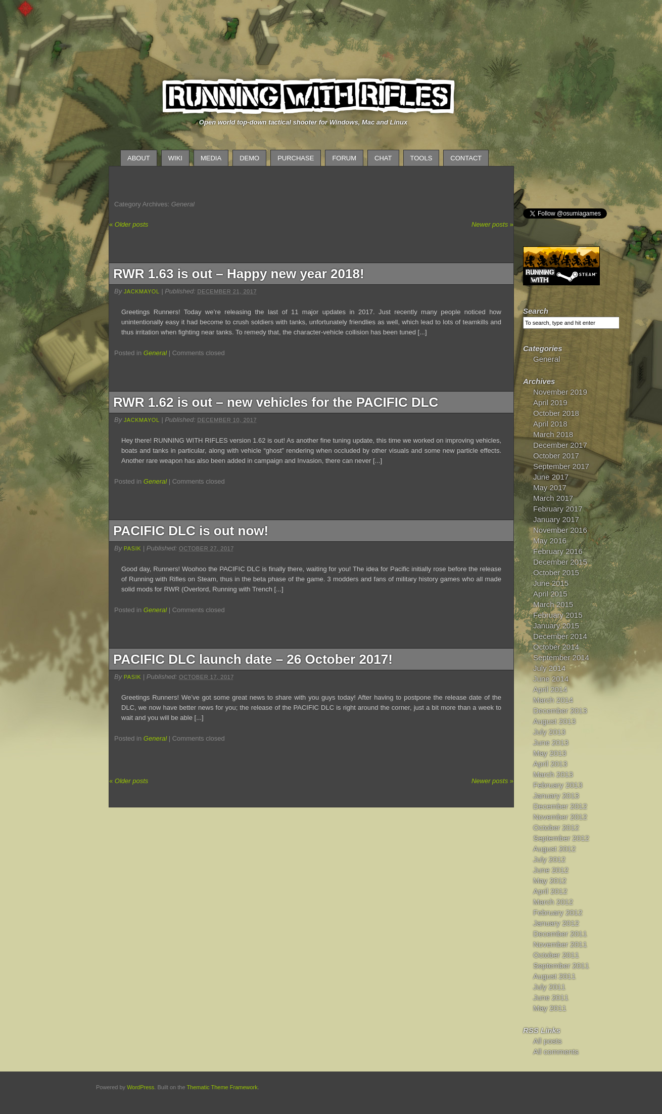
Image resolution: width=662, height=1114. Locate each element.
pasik (132, 548)
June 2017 (551, 477)
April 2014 (550, 689)
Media (211, 158)
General (155, 353)
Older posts (128, 224)
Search (535, 311)
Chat (383, 158)
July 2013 (549, 731)
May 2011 (549, 1008)
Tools (421, 158)
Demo (249, 158)
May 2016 (549, 540)
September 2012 (561, 838)
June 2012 (551, 870)
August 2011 (554, 976)
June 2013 (551, 742)
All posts (547, 1041)
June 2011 (551, 997)
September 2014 (561, 657)
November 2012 (560, 816)
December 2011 (560, 933)
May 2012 (549, 880)
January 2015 (556, 625)
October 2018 (556, 413)
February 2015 (558, 615)
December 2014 (560, 636)
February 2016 (558, 551)
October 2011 (556, 955)
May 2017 (549, 487)
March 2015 (553, 604)
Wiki (175, 158)
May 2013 (549, 753)
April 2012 (550, 891)
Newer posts (492, 224)
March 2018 (553, 434)
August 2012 (554, 848)
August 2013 (554, 721)
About (138, 158)
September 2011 (561, 965)
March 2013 (553, 774)
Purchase (295, 158)
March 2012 (553, 901)
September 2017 (561, 466)
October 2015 (556, 572)
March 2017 (553, 498)
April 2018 (550, 423)
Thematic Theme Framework (221, 1087)
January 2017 (556, 519)
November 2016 (560, 530)
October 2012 (556, 827)
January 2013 (556, 795)
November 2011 (560, 944)
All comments (556, 1051)
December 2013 (560, 710)
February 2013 (558, 785)
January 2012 (556, 923)
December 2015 (560, 562)
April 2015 (550, 593)
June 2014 (551, 678)
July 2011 (549, 986)
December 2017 (560, 445)
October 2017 (556, 455)
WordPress (140, 1087)
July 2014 (549, 668)
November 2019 (560, 392)
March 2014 (553, 700)
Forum (344, 158)
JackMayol (142, 291)
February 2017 (558, 508)
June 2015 (551, 583)
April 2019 (550, 402)
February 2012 (558, 912)
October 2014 (556, 646)
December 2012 (560, 806)
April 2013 (550, 763)
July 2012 (549, 859)
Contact (466, 158)
